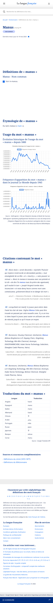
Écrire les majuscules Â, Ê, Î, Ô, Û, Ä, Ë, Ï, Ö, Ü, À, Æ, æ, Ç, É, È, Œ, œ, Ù (26, 560)
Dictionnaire (13, 20)
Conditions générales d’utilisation (14, 532)
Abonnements (39, 526)
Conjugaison (39, 532)
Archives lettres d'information (13, 529)
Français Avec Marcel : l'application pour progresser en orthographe (26, 578)
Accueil (5, 20)
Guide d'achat (39, 538)
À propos (6, 526)
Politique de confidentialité (12, 535)
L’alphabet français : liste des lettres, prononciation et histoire (23, 572)
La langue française (23, 584)
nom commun (9, 31)
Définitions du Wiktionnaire (15, 462)
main (20, 126)
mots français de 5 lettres (36, 517)
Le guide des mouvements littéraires (15, 575)
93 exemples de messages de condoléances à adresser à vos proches (26, 557)
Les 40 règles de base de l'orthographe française (19, 549)
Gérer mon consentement (11, 538)
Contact (5, 541)
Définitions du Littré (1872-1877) (17, 459)
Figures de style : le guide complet (14, 563)
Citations (38, 535)
